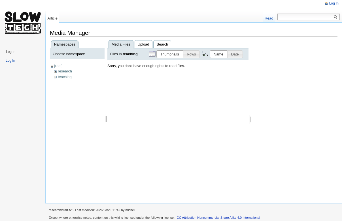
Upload (143, 44)
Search (162, 44)
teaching (64, 77)
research (65, 71)
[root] (58, 66)
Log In (334, 3)
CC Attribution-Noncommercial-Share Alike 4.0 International (218, 217)
